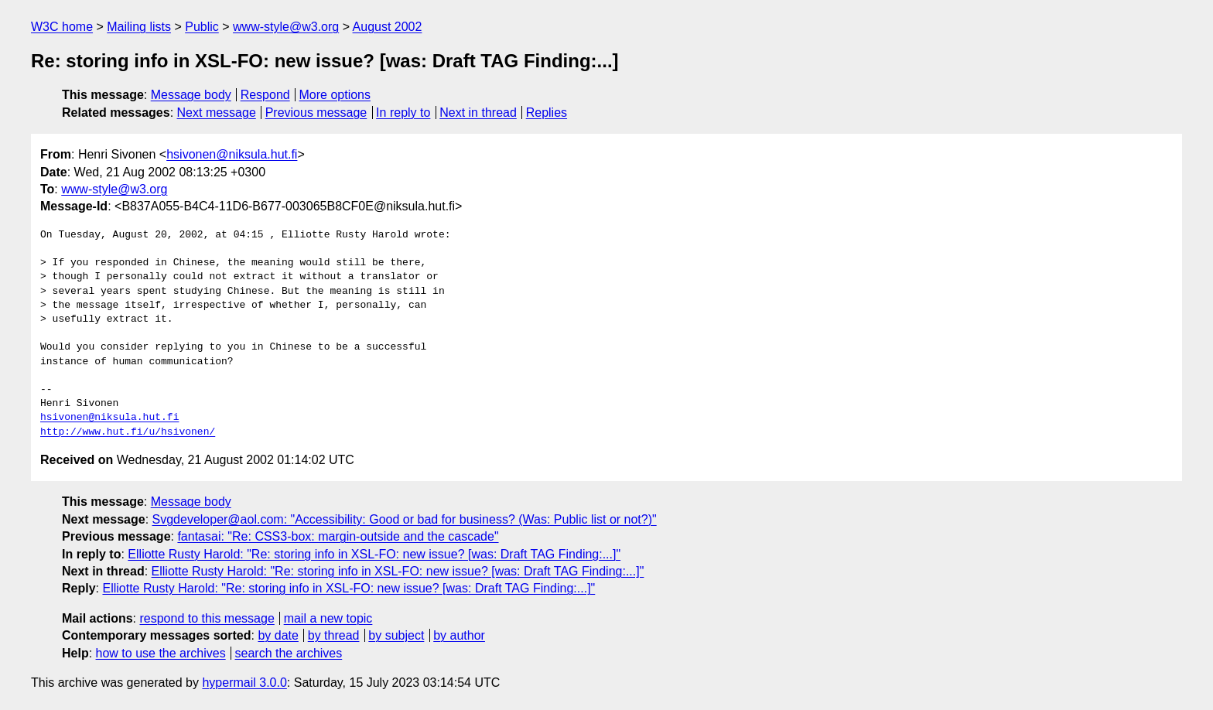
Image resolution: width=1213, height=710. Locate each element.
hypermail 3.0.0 (244, 682)
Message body (191, 94)
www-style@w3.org (286, 26)
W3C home (62, 26)
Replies (546, 112)
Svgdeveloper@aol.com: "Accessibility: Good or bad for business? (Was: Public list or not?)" (404, 519)
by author (459, 635)
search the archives (289, 653)
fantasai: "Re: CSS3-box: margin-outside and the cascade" (337, 536)
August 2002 (387, 26)
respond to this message (206, 618)
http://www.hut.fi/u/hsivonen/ (127, 432)
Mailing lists (139, 26)
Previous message (316, 112)
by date (278, 635)
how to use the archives (161, 653)
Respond (265, 94)
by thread (334, 635)
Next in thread (478, 112)
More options (335, 94)
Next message (216, 112)
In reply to (403, 112)
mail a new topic (328, 618)
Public (202, 26)
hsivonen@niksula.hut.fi (231, 154)
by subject (396, 635)
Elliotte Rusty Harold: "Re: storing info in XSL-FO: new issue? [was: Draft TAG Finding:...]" (374, 554)
